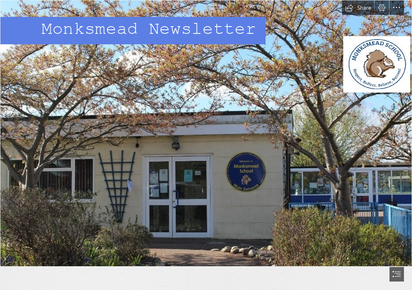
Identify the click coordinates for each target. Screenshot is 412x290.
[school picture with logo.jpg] (206, 133)
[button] (358, 7)
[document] (206, 145)
